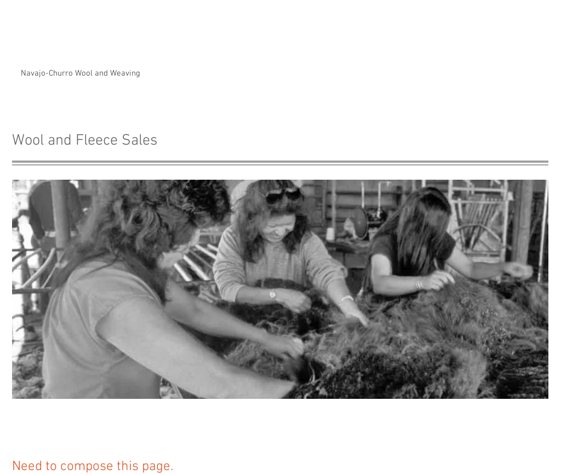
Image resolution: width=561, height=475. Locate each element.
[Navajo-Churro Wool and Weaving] (80, 73)
